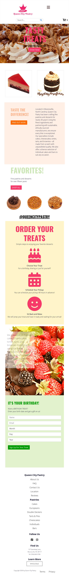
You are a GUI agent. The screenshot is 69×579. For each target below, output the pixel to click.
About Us (34, 479)
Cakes (34, 504)
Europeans (34, 508)
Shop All (16, 187)
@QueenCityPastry (34, 216)
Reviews (34, 495)
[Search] (29, 20)
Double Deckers (34, 512)
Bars (35, 528)
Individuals (34, 524)
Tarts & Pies (34, 516)
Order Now (34, 50)
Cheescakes (34, 520)
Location (34, 491)
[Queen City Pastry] (23, 9)
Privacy (52, 571)
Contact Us (35, 487)
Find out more (19, 122)
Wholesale (34, 564)
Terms (42, 571)
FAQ (34, 483)
